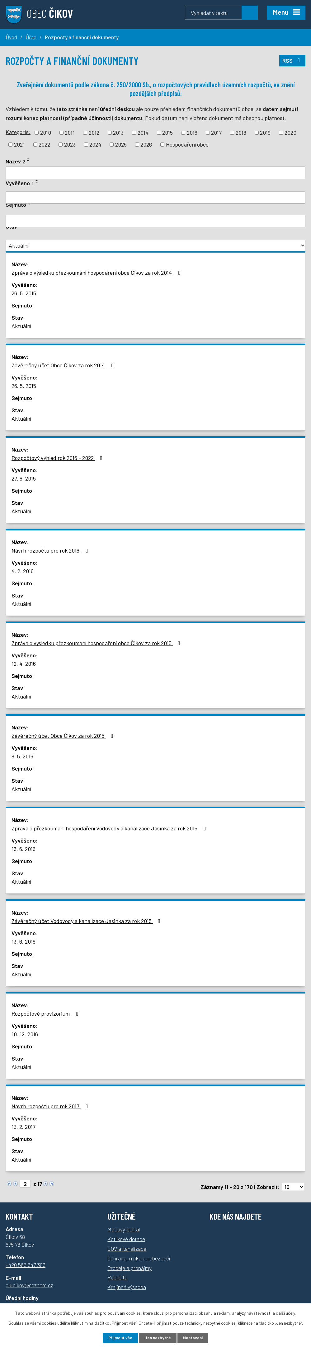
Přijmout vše (117, 1337)
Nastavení (196, 1337)
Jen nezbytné (158, 1337)
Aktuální (21, 325)
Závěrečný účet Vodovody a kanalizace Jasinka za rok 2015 (87, 920)
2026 (146, 144)
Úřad (31, 37)
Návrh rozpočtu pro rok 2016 (51, 550)
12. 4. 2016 (24, 663)
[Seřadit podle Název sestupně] (28, 161)
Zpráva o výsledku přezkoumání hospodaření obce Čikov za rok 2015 (97, 643)
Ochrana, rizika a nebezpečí (138, 1258)
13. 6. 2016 (23, 848)
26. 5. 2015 (24, 293)
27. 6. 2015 (24, 478)
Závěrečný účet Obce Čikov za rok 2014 (64, 365)
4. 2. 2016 (23, 571)
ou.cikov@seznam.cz (29, 1285)
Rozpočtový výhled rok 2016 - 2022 (58, 457)
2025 (121, 144)
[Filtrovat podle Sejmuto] (155, 221)
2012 (94, 132)
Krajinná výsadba (126, 1287)
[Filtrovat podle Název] (155, 173)
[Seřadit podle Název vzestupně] (28, 158)
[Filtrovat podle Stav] (155, 245)
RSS (292, 59)
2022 (44, 144)
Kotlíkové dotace (126, 1238)
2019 (265, 132)
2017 (216, 132)
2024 (95, 144)
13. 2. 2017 (23, 1126)
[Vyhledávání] (221, 13)
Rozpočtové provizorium (46, 1013)
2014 (143, 132)
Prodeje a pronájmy (129, 1267)
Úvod (11, 37)
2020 (290, 132)
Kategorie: (18, 131)
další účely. (286, 1312)
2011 (70, 132)
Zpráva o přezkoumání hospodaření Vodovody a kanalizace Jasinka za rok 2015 (110, 828)
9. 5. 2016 (22, 756)
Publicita (117, 1277)
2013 (118, 132)
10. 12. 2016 (25, 1034)
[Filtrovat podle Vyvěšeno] (155, 197)
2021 (19, 144)
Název (15, 161)
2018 (241, 132)
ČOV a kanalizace (126, 1248)
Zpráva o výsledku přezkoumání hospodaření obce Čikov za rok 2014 (97, 272)
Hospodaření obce (187, 144)
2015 (167, 132)
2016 (192, 132)
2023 (70, 144)
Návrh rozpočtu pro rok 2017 (51, 1106)
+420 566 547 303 (25, 1264)
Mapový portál (123, 1229)
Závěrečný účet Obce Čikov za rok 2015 (64, 735)
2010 (45, 132)
